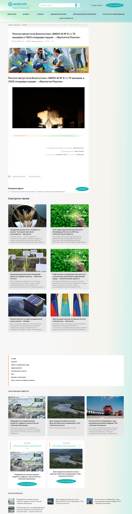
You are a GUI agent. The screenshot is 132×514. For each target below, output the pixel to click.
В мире (26, 14)
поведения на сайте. (61, 154)
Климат (40, 14)
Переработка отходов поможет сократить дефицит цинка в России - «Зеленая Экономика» (24, 423)
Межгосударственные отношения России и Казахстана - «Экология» (69, 320)
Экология (11, 14)
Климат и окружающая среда (20, 365)
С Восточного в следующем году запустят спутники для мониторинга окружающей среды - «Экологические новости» (69, 276)
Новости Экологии (21, 7)
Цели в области (66, 18)
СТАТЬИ (24, 25)
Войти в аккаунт (115, 5)
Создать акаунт (97, 5)
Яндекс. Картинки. (79, 151)
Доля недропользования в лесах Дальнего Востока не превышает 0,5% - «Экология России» (65, 423)
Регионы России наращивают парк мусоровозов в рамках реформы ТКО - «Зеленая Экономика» (103, 423)
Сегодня (13, 358)
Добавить (83, 189)
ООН (12, 374)
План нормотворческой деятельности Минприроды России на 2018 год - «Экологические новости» (68, 232)
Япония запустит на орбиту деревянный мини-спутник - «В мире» (26, 320)
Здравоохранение (58, 14)
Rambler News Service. (78, 148)
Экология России (34, 176)
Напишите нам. (80, 154)
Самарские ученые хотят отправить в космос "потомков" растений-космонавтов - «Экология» (25, 232)
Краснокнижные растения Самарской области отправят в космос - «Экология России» (26, 276)
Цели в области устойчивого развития (23, 380)
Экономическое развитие (84, 14)
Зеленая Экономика (18, 176)
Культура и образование (114, 14)
